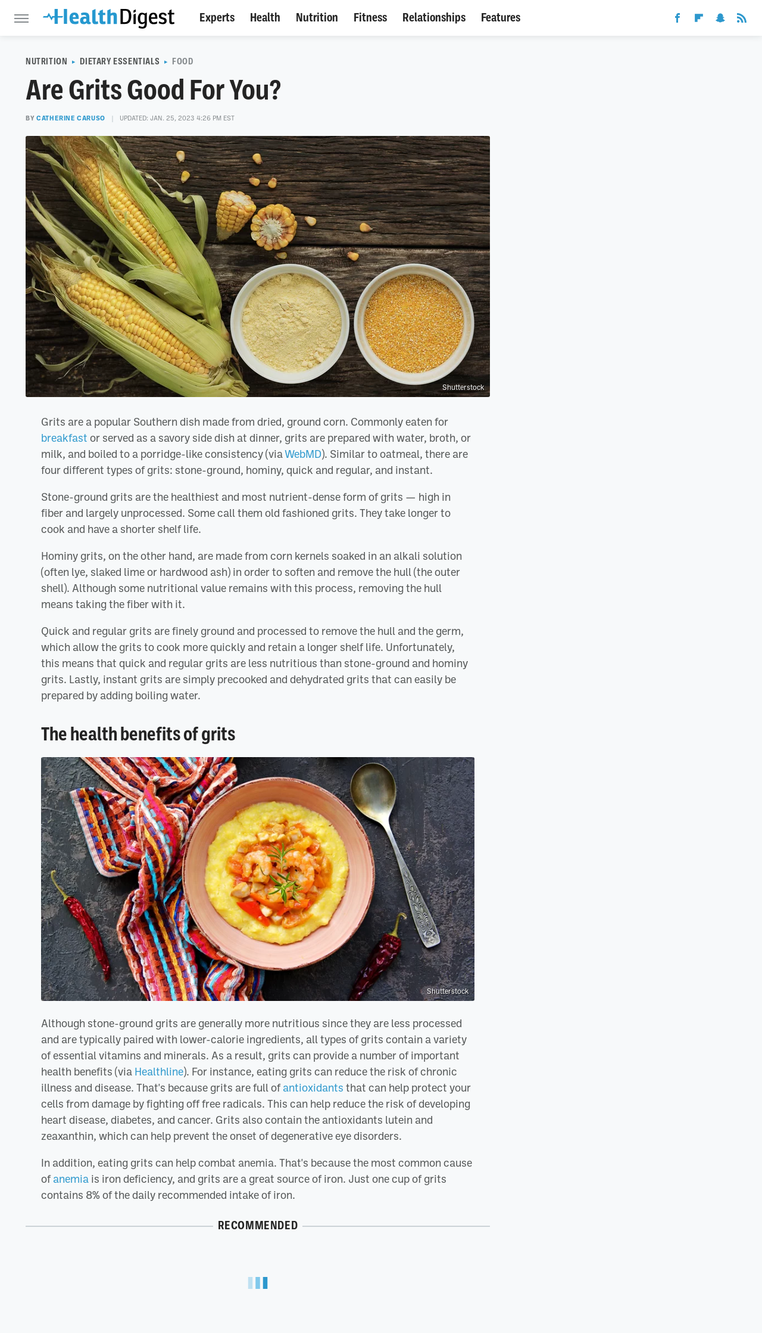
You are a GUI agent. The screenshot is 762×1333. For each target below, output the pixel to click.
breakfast (64, 437)
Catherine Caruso (70, 118)
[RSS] (742, 20)
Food (182, 61)
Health (265, 17)
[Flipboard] (699, 20)
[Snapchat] (720, 20)
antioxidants (313, 1087)
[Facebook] (677, 20)
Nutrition (317, 17)
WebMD (303, 453)
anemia (71, 1178)
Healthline (159, 1071)
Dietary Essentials (120, 61)
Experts (217, 17)
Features (500, 17)
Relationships (434, 17)
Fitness (370, 17)
